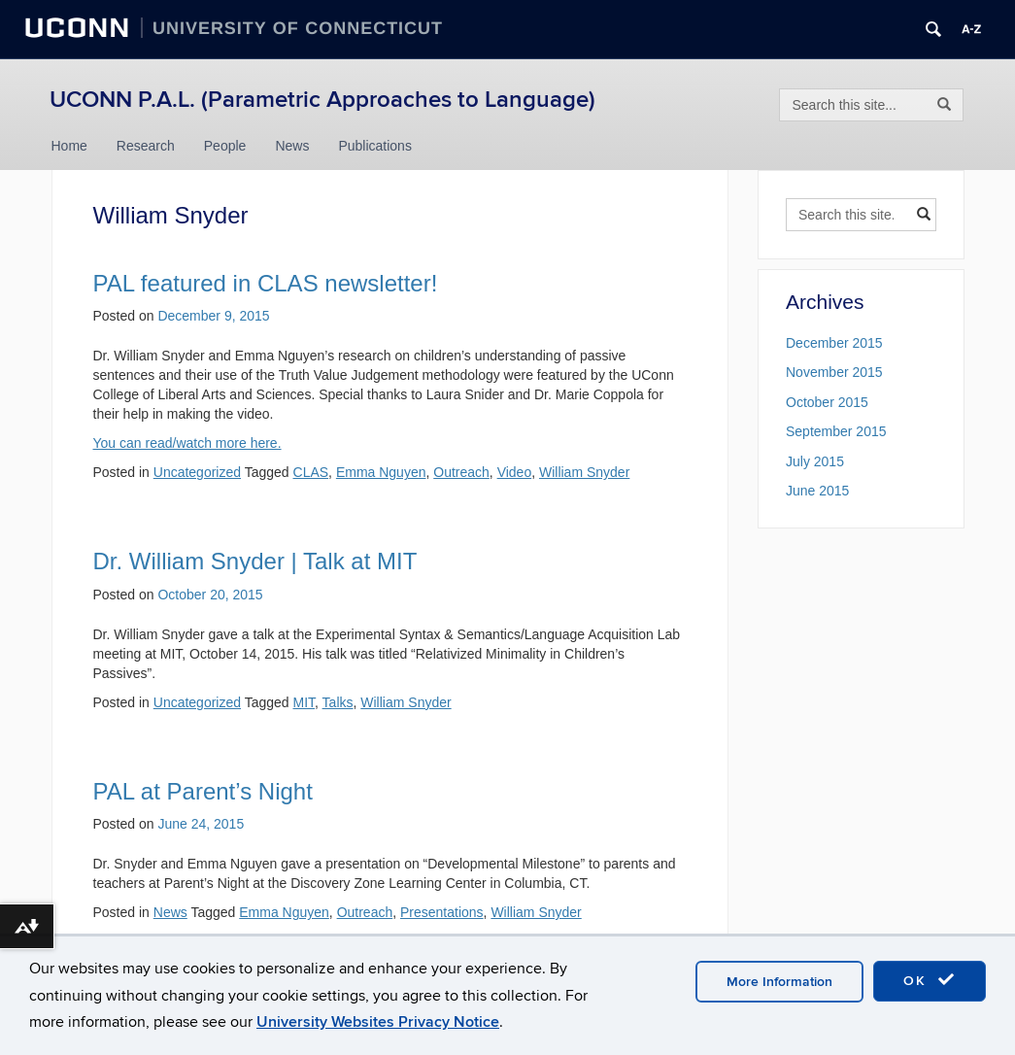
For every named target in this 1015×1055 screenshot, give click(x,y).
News (292, 145)
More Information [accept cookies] (779, 981)
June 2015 (817, 490)
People (225, 145)
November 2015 (834, 372)
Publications (375, 145)
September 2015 (836, 431)
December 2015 (834, 343)
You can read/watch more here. (187, 443)
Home (69, 145)
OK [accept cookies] (929, 980)
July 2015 (815, 461)
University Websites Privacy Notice (377, 1022)
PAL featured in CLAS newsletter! (265, 283)
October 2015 (827, 402)
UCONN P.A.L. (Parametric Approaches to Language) (322, 99)
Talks (338, 702)
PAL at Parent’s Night (203, 791)
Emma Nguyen (381, 472)
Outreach (461, 472)
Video (514, 472)
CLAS (311, 472)
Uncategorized (197, 472)
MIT (304, 702)
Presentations (442, 912)
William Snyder (584, 472)
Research (146, 145)
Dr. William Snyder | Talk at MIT (255, 561)
